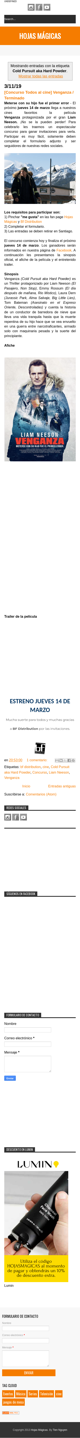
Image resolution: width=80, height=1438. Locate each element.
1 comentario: (37, 760)
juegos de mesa (13, 1402)
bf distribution (30, 767)
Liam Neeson (59, 772)
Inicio (26, 786)
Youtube (47, 7)
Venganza (11, 778)
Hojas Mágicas (40, 36)
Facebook (39, 7)
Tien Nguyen (60, 1429)
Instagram (31, 7)
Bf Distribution (31, 221)
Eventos (8, 1393)
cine (46, 767)
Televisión (46, 1393)
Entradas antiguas (62, 786)
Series (33, 1393)
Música (20, 1393)
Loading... (40, 535)
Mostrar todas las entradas (41, 76)
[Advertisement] (36, 857)
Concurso (39, 772)
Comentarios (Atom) (41, 794)
